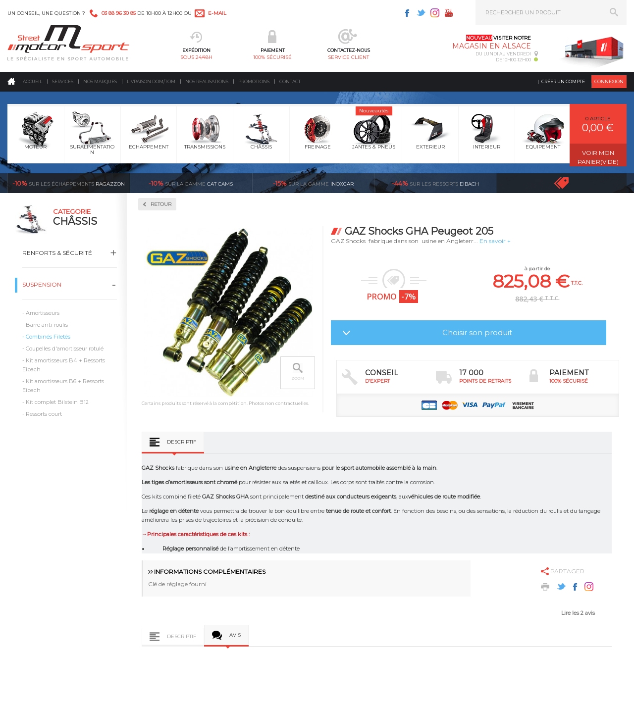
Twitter (421, 13)
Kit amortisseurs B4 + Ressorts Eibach (63, 365)
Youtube (449, 13)
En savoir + (495, 241)
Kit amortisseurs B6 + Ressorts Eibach (63, 386)
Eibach (435, 183)
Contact (290, 81)
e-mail (217, 13)
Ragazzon (68, 183)
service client (348, 57)
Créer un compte (563, 81)
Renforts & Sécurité (57, 252)
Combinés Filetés (48, 336)
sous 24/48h (196, 57)
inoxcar (313, 183)
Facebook (407, 13)
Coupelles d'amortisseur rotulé (65, 348)
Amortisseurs (42, 312)
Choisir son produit (477, 332)
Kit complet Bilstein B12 (57, 402)
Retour (161, 204)
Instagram (435, 13)
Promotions (253, 81)
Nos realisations (206, 81)
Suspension (41, 284)
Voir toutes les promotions (570, 183)
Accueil (32, 81)
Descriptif (181, 442)
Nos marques (100, 81)
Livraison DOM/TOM (151, 81)
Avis (235, 635)
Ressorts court (44, 413)
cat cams (191, 183)
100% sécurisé (272, 57)
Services (62, 81)
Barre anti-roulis (47, 324)
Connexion (609, 81)
